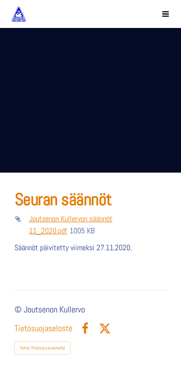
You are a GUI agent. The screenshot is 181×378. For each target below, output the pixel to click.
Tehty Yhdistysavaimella (42, 348)
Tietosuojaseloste (43, 328)
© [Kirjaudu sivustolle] (19, 309)
